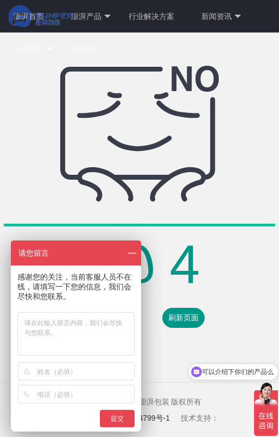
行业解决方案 (151, 16)
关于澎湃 (33, 49)
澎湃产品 (91, 16)
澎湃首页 (29, 16)
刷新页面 (183, 317)
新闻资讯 (221, 16)
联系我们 (86, 49)
